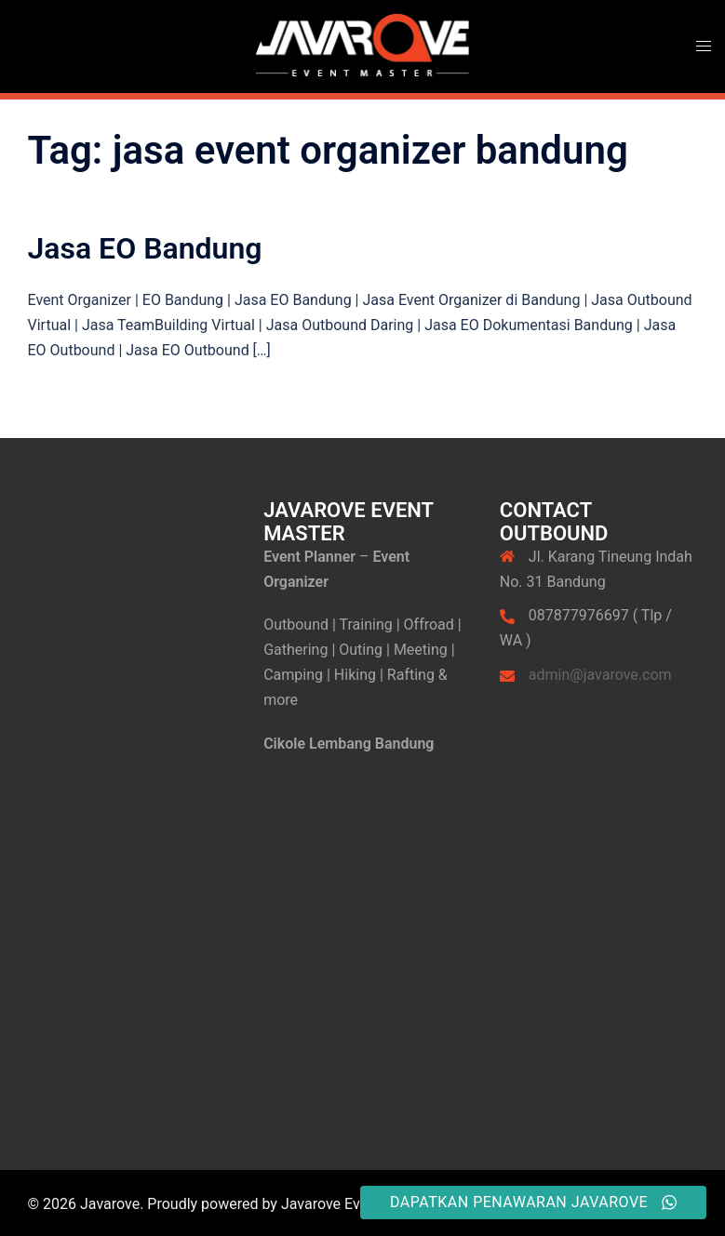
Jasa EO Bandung (145, 248)
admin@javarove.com (600, 675)
